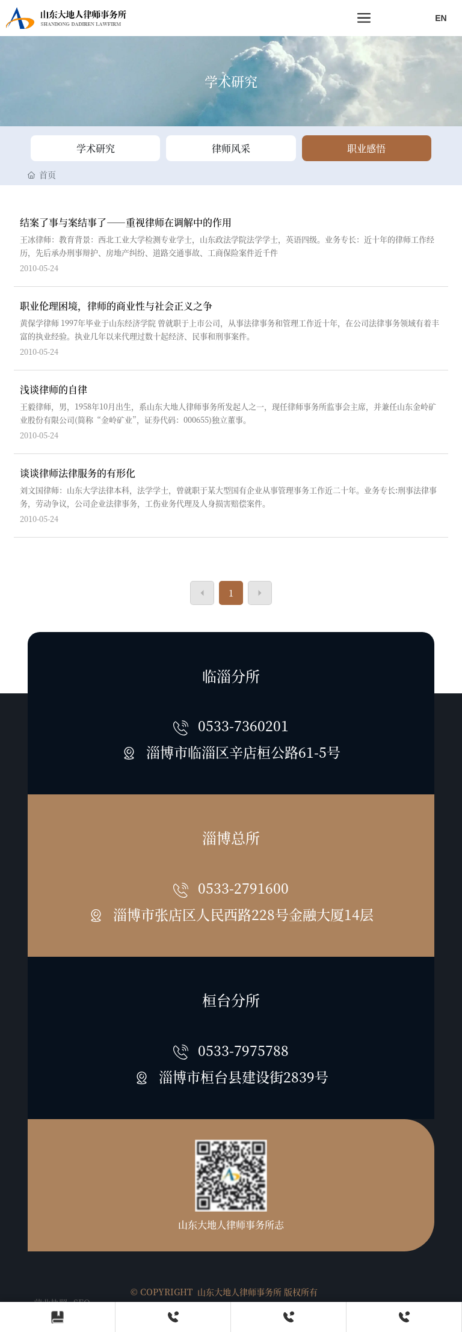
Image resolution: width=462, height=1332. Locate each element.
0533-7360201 (243, 725)
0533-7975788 (243, 1050)
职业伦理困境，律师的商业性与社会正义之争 (116, 306)
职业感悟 (366, 148)
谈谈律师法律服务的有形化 (77, 473)
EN (440, 18)
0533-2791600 (243, 887)
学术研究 (231, 81)
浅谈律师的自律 (53, 389)
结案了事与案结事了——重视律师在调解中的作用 (126, 222)
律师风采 (231, 148)
